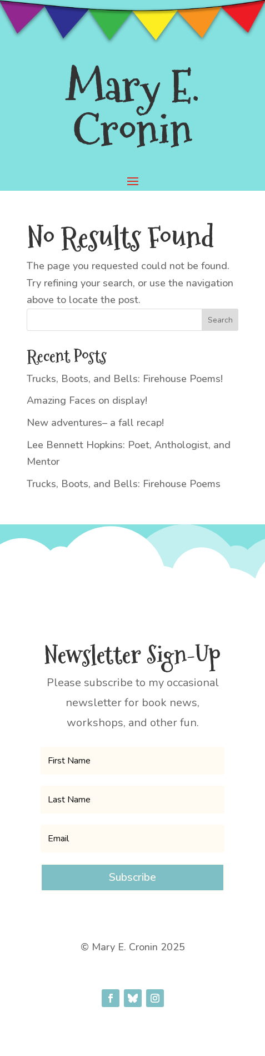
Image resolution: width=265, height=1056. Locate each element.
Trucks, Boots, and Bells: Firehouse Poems (124, 483)
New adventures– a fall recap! (95, 422)
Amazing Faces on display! (87, 400)
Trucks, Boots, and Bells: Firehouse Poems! (125, 378)
